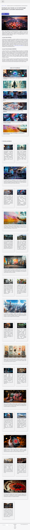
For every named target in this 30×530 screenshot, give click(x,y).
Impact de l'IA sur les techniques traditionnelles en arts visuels (14, 267)
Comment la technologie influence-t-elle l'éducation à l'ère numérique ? (13, 78)
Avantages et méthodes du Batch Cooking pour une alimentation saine (22, 283)
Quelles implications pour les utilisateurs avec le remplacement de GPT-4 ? (14, 100)
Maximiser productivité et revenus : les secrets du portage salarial (14, 89)
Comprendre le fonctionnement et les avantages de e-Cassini (21, 418)
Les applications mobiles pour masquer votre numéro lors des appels (13, 446)
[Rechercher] (6, 525)
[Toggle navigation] (3, 1)
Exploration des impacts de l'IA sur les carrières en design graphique (13, 111)
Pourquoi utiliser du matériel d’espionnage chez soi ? (8, 508)
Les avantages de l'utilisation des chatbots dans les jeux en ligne (8, 418)
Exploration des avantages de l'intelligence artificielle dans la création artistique (13, 134)
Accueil (3, 5)
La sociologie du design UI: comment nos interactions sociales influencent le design (12, 356)
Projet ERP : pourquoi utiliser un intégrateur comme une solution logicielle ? (15, 491)
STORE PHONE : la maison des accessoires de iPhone (21, 463)
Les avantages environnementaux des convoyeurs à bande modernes (21, 328)
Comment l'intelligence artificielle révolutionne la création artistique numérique (13, 122)
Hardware (15, 524)
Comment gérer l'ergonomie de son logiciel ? (8, 462)
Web (15, 525)
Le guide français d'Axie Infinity (18, 45)
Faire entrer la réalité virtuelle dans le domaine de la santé (8, 373)
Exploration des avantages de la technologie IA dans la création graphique (15, 311)
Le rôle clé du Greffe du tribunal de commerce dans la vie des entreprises (14, 401)
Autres (5, 5)
